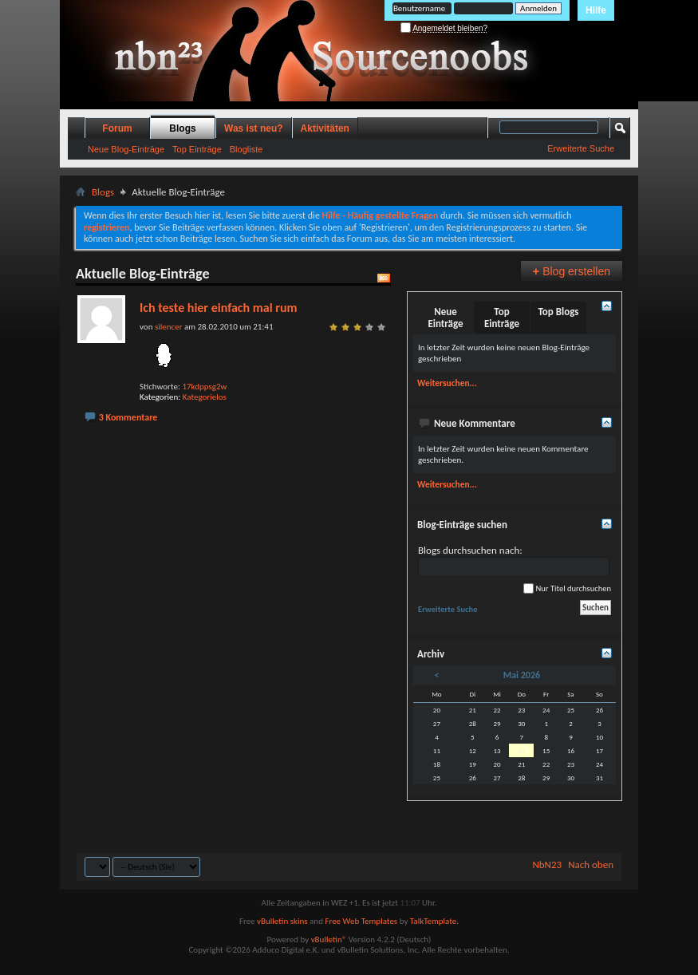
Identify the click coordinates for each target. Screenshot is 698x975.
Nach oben (590, 864)
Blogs (182, 128)
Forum (117, 128)
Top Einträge (197, 149)
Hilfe (596, 10)
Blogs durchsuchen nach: (513, 560)
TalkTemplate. (434, 921)
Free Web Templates (361, 921)
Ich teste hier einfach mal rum (219, 307)
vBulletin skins (282, 921)
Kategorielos (205, 397)
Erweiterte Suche (580, 148)
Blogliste (246, 149)
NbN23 (547, 864)
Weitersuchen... (447, 383)
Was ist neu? (253, 128)
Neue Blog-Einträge (126, 149)
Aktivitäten (325, 128)
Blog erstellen (571, 271)
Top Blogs (558, 312)
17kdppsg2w (204, 386)
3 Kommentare (128, 417)
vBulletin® (329, 939)
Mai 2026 (521, 675)
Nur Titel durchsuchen (567, 588)
